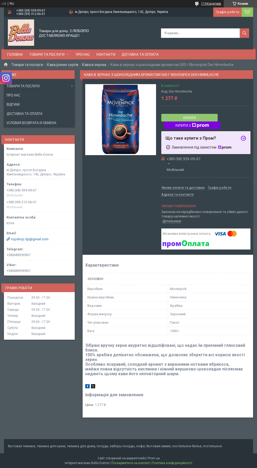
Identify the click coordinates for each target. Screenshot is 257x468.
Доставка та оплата (24, 113)
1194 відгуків (211, 4)
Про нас (83, 54)
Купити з (192, 125)
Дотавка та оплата (140, 54)
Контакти (106, 54)
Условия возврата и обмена (31, 123)
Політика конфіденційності (172, 463)
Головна (15, 54)
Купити (189, 118)
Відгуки (13, 104)
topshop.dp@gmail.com (30, 239)
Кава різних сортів (62, 65)
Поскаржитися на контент (130, 463)
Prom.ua (154, 458)
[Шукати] (244, 33)
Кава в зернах (94, 65)
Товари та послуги (47, 54)
